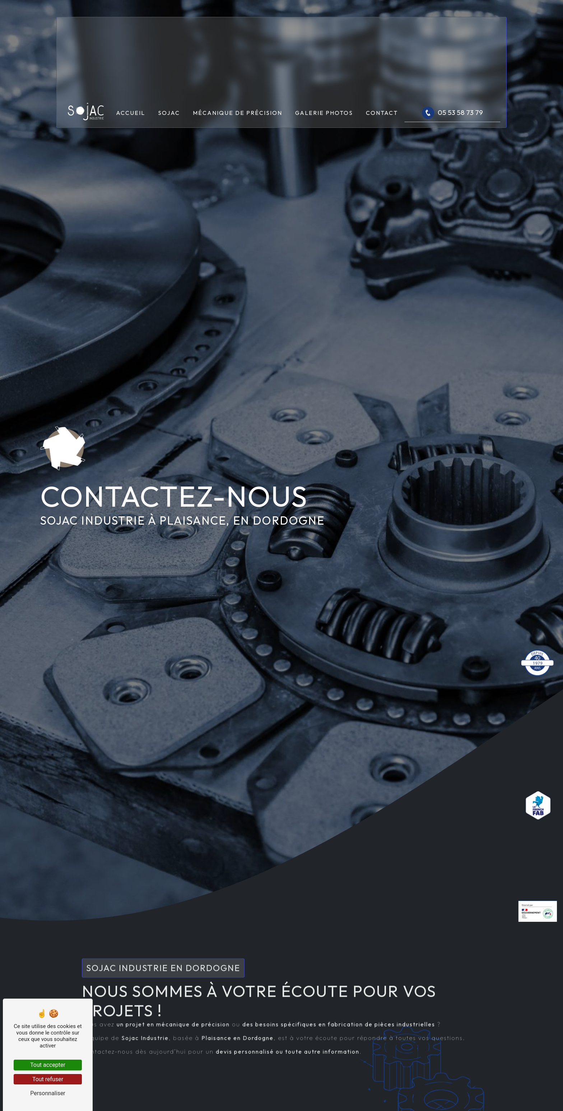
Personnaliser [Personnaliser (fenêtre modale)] (47, 1093)
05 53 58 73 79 (452, 113)
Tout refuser (47, 1079)
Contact (382, 112)
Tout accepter (47, 1064)
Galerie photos (324, 112)
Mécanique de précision (237, 112)
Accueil (130, 112)
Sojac (169, 112)
